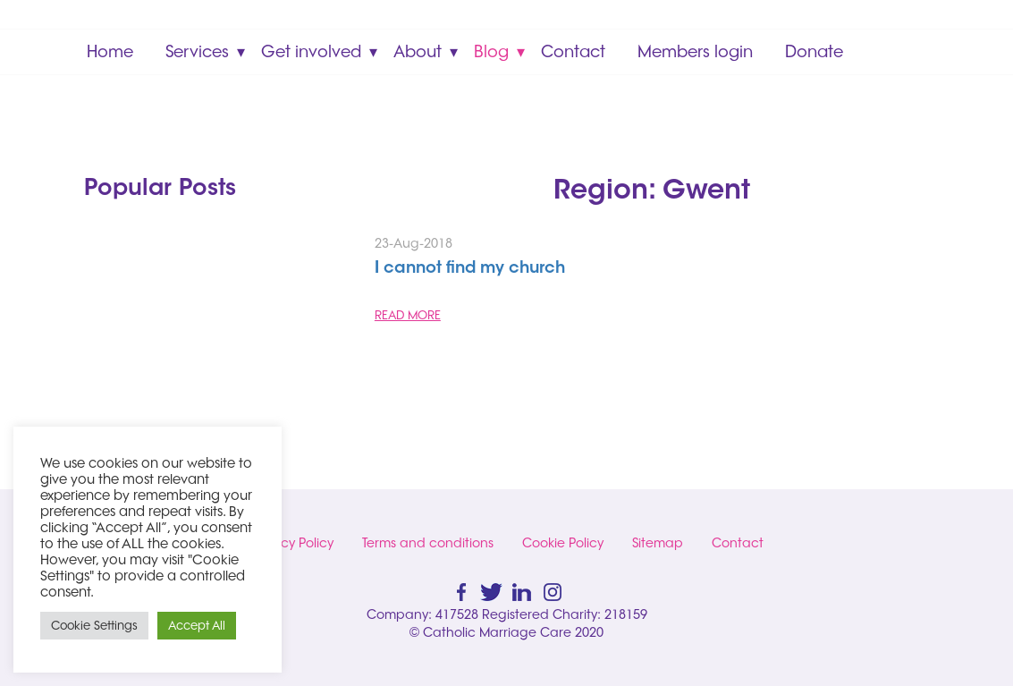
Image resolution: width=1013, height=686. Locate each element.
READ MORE (408, 315)
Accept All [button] (196, 625)
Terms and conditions (428, 543)
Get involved (311, 51)
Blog (491, 51)
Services (197, 51)
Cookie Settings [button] (94, 625)
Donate (814, 51)
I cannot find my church (470, 269)
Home (110, 51)
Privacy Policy (291, 543)
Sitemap (657, 543)
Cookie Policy (563, 543)
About (417, 51)
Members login (695, 51)
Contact (573, 51)
